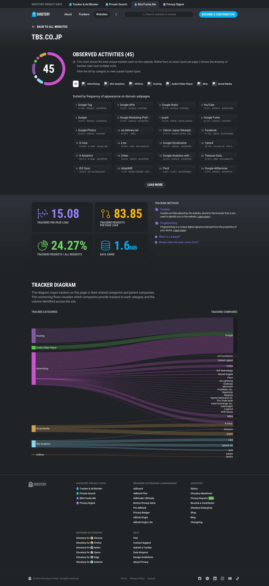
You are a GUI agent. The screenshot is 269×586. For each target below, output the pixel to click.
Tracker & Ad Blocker (83, 4)
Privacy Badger (141, 512)
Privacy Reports (202, 498)
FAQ (135, 538)
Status (194, 488)
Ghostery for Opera (88, 552)
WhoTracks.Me (145, 4)
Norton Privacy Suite (144, 503)
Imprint (151, 578)
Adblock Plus (140, 493)
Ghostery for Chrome (89, 538)
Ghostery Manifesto (201, 493)
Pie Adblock (139, 507)
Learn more (205, 216)
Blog (193, 517)
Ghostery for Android (89, 562)
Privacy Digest (173, 4)
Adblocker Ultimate (143, 498)
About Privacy (140, 562)
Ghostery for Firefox (89, 542)
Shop (193, 512)
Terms (124, 578)
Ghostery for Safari (88, 547)
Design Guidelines (143, 557)
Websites (102, 14)
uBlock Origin (140, 517)
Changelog (196, 522)
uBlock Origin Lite (143, 522)
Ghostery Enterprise (201, 507)
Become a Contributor (218, 14)
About (68, 14)
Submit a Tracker (142, 547)
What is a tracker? (167, 236)
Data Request (140, 552)
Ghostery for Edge (87, 557)
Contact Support (142, 542)
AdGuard (138, 488)
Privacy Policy (137, 578)
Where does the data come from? (177, 242)
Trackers (84, 14)
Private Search (116, 4)
